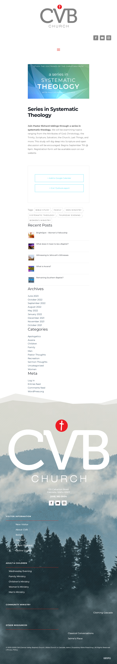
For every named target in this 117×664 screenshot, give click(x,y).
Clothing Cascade (103, 613)
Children (32, 343)
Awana (31, 340)
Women (32, 369)
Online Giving (23, 550)
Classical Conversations (81, 633)
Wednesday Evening (20, 571)
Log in (31, 380)
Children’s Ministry (19, 582)
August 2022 (34, 306)
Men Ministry (74, 210)
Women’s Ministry (19, 587)
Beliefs (19, 535)
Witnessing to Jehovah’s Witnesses (52, 255)
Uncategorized (36, 365)
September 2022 (36, 303)
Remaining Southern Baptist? (50, 277)
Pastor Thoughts (37, 354)
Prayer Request (24, 545)
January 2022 (35, 314)
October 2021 (35, 325)
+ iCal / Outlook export (59, 188)
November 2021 (36, 321)
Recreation (33, 358)
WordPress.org (36, 391)
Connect (20, 540)
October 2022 (35, 299)
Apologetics (34, 336)
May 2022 (33, 310)
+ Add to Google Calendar (59, 178)
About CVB (22, 530)
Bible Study (42, 210)
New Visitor (22, 524)
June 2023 (33, 296)
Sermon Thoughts (37, 362)
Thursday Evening (70, 215)
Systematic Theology (42, 215)
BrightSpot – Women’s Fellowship (51, 233)
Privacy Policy (12, 650)
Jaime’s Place (75, 638)
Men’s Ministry (17, 592)
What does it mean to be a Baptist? (52, 244)
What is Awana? (43, 266)
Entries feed (34, 384)
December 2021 (36, 318)
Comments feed (36, 387)
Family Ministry (17, 576)
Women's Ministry (40, 220)
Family (58, 210)
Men (30, 351)
